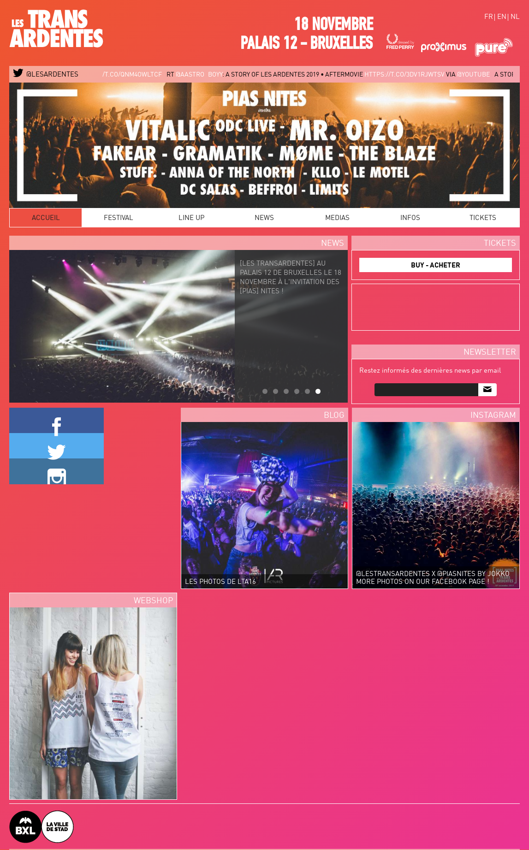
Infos (410, 218)
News (264, 218)
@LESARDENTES (46, 74)
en (501, 17)
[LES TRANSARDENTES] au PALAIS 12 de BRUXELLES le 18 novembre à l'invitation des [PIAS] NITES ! (289, 289)
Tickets (483, 218)
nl (515, 17)
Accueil (46, 218)
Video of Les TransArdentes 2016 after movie (350, 697)
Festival (118, 218)
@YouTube (479, 74)
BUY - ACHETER (435, 265)
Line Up (191, 218)
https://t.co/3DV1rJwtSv (410, 74)
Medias (337, 218)
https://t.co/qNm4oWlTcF (126, 74)
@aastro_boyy (205, 74)
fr (488, 17)
